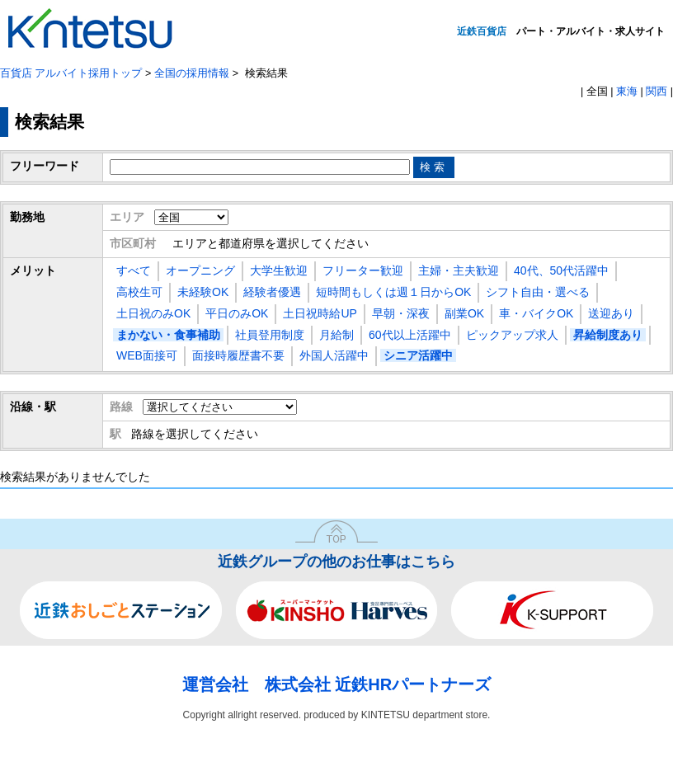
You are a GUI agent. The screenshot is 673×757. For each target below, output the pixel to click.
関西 (656, 91)
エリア (127, 216)
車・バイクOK (536, 313)
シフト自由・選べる (538, 292)
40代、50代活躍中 (561, 270)
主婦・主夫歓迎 (458, 270)
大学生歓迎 (279, 270)
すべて (133, 270)
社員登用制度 (269, 334)
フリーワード (44, 165)
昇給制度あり (607, 334)
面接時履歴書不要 (238, 355)
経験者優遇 (272, 292)
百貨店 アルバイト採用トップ (71, 73)
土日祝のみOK (153, 313)
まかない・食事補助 (168, 334)
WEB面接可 (146, 355)
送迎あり (611, 313)
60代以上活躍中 (410, 334)
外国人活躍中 (334, 355)
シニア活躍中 (418, 355)
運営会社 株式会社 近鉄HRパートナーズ (336, 684)
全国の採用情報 (191, 73)
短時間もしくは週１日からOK (393, 292)
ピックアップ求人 (512, 334)
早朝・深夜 (401, 313)
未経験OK (202, 292)
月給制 (336, 334)
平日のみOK (236, 313)
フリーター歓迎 (362, 270)
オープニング (200, 270)
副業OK (464, 313)
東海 (627, 91)
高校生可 (139, 292)
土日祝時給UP (319, 313)
